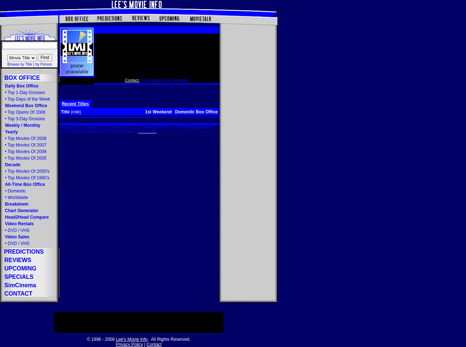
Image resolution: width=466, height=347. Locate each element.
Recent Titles (75, 103)
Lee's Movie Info (131, 339)
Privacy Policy (129, 344)
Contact (132, 80)
